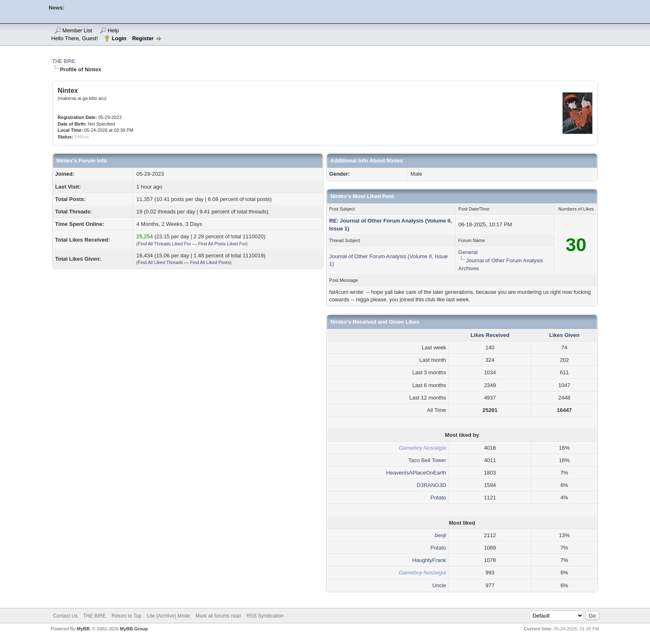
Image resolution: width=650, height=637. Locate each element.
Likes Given (564, 335)
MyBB (83, 628)
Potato (438, 497)
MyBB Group (134, 628)
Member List (77, 30)
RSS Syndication (265, 616)
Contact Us (65, 616)
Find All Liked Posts (210, 262)
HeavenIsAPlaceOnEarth (416, 473)
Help (113, 30)
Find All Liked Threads (160, 262)
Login (119, 38)
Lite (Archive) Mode (168, 616)
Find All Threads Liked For (164, 243)
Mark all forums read (218, 616)
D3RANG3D (431, 485)
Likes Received (490, 335)
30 (575, 244)
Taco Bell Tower (427, 460)
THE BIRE (63, 61)
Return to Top (126, 616)
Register (143, 38)
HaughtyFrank (429, 560)
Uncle (439, 585)
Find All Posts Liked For (222, 243)
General (468, 252)
